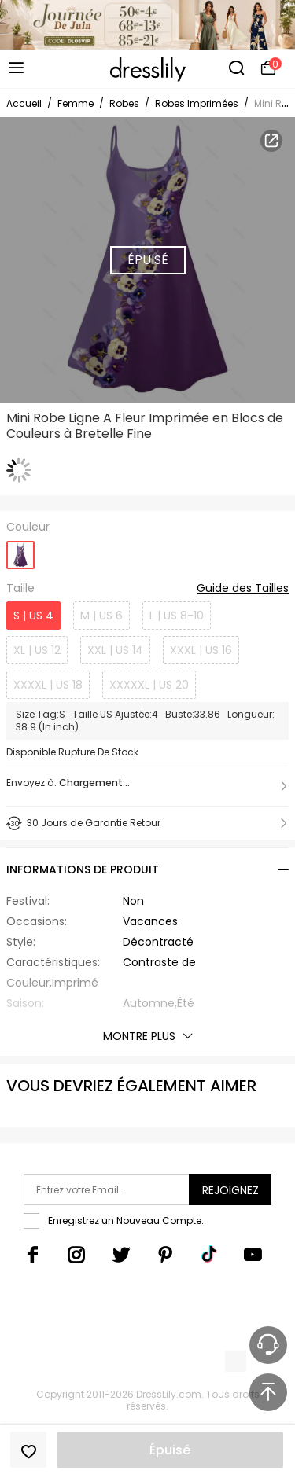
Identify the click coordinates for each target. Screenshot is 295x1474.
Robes (124, 103)
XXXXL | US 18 (48, 685)
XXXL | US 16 (201, 650)
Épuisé (169, 1450)
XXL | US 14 (115, 650)
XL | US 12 (37, 650)
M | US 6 (101, 615)
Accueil (24, 103)
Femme (75, 103)
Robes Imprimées (196, 103)
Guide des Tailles (243, 589)
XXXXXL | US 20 (149, 685)
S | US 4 (33, 615)
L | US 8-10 (176, 615)
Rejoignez (230, 1190)
